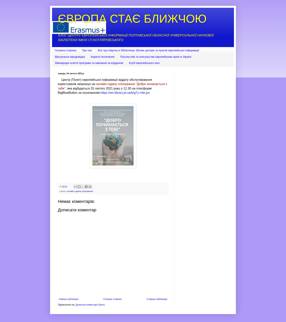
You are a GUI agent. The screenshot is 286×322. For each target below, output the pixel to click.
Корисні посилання (102, 56)
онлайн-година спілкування (80, 191)
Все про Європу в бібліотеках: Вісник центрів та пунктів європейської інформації (148, 50)
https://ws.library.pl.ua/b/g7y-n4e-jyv (125, 92)
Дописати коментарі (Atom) (90, 304)
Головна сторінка (65, 50)
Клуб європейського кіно (144, 63)
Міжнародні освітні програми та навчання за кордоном (89, 63)
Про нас (87, 50)
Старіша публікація (156, 299)
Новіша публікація (68, 299)
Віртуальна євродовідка (70, 56)
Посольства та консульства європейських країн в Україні (155, 56)
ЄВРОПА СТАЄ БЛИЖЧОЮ (132, 18)
